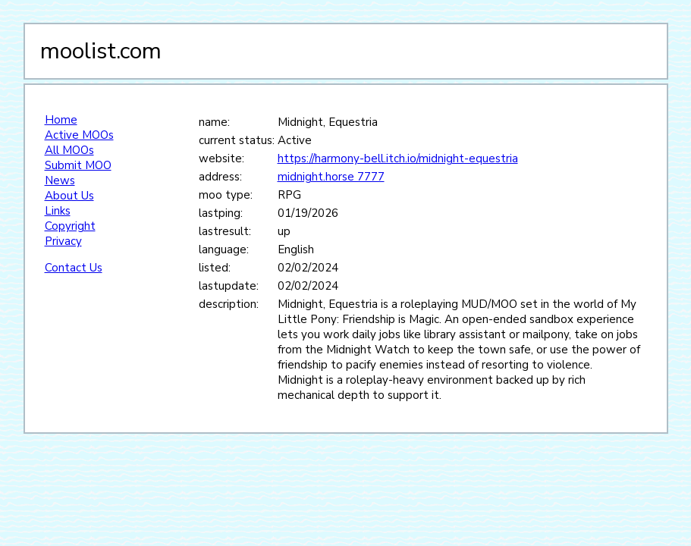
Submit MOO (78, 165)
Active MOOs (79, 135)
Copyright (70, 226)
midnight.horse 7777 (331, 176)
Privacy (63, 241)
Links (58, 210)
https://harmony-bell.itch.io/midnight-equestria (398, 158)
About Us (69, 195)
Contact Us (73, 267)
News (60, 180)
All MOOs (69, 150)
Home (61, 119)
